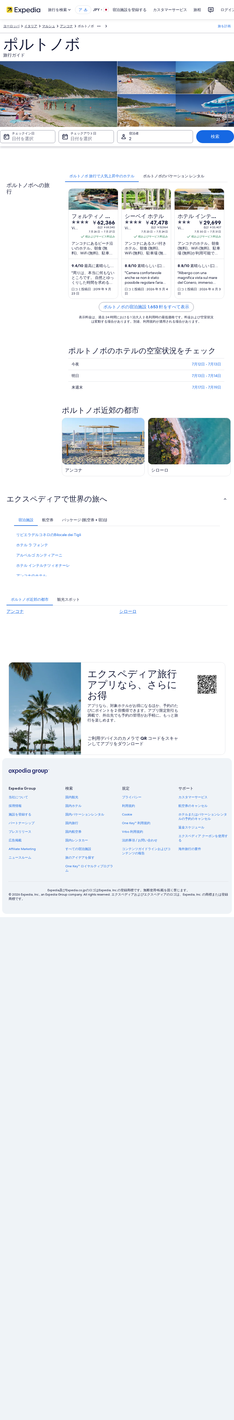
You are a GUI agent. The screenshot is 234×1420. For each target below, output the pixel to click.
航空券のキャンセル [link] (193, 806)
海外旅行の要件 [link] (189, 849)
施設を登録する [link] (20, 814)
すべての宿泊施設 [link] (78, 849)
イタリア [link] (30, 26)
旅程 (197, 9)
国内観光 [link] (71, 797)
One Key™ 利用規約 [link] (136, 823)
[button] (117, 498)
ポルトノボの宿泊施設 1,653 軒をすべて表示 (146, 306)
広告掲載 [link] (15, 840)
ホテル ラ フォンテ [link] (32, 545)
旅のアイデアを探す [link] (79, 857)
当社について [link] (18, 797)
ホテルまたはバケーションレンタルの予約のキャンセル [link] (202, 816)
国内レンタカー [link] (76, 840)
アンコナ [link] (66, 26)
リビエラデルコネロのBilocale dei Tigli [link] (48, 534)
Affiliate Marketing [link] (22, 849)
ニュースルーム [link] (20, 857)
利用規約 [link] (128, 806)
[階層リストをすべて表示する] (99, 26)
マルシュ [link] (48, 26)
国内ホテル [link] (73, 806)
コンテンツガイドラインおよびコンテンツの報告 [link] (146, 851)
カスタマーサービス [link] (193, 797)
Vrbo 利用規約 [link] (132, 832)
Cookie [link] (127, 814)
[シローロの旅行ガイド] (189, 447)
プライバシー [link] (131, 797)
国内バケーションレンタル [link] (84, 814)
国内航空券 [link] (73, 832)
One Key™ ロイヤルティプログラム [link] (89, 868)
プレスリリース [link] (20, 832)
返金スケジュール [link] (191, 827)
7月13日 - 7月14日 (206, 375)
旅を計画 (224, 26)
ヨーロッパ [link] (11, 26)
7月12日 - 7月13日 (206, 364)
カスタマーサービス (170, 9)
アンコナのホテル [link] (31, 575)
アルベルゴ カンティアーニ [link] (39, 555)
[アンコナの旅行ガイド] (103, 447)
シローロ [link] (128, 611)
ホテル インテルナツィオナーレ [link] (43, 565)
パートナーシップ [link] (22, 823)
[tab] (102, 176)
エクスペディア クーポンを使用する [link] (203, 838)
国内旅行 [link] (71, 823)
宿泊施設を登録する (130, 9)
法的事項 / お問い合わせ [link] (139, 840)
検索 (215, 136)
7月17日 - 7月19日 (206, 387)
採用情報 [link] (15, 806)
